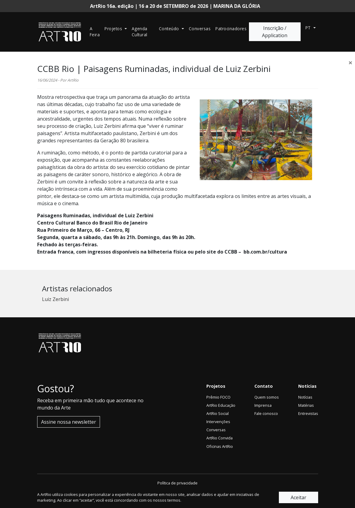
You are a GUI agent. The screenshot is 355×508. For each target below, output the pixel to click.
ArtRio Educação (220, 405)
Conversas (200, 28)
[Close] (350, 62)
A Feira (95, 31)
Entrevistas (308, 413)
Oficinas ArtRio (219, 446)
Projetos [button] (114, 28)
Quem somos (266, 397)
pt (308, 28)
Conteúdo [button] (170, 28)
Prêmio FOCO (218, 397)
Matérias (306, 405)
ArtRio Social (217, 413)
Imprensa (263, 405)
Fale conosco (266, 413)
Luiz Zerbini (55, 299)
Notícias (305, 397)
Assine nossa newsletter (68, 422)
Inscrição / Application (274, 32)
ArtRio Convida (219, 438)
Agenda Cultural (139, 31)
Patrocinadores (231, 28)
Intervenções (218, 421)
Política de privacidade (177, 483)
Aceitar (298, 497)
